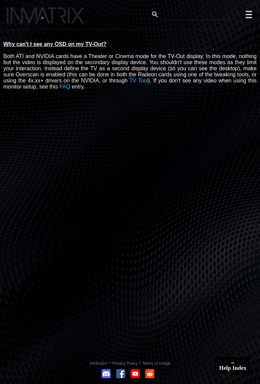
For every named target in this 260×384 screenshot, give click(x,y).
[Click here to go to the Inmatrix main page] (19, 17)
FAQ (64, 86)
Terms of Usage (156, 363)
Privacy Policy (125, 363)
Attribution (98, 363)
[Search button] (155, 14)
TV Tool (138, 80)
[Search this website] (195, 14)
